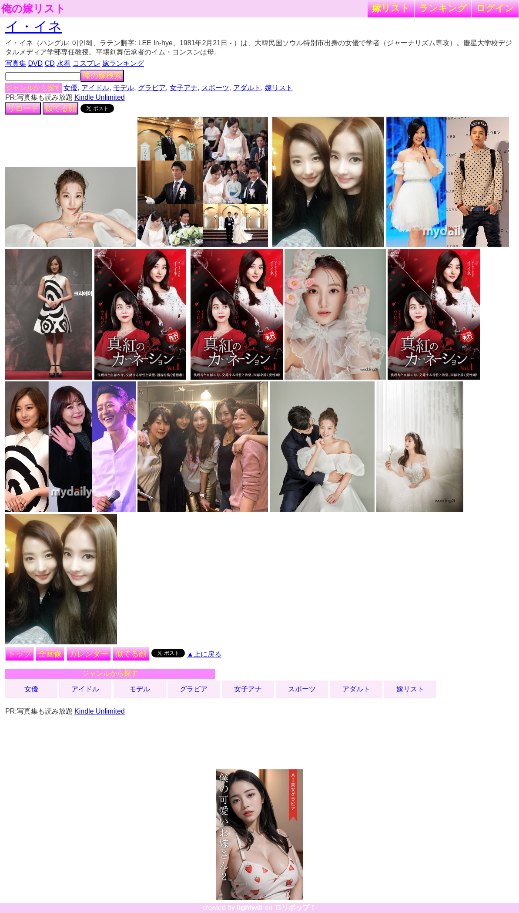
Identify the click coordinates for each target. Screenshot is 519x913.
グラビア (152, 87)
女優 (70, 87)
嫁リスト (391, 8)
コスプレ (86, 63)
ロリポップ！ (295, 907)
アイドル (95, 87)
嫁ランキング (123, 63)
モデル (123, 87)
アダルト (247, 87)
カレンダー (88, 654)
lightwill (250, 907)
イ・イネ (33, 26)
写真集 (15, 63)
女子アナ (184, 87)
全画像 (50, 654)
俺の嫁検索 (102, 75)
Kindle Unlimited (99, 97)
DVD (35, 63)
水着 (63, 63)
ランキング (443, 8)
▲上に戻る (204, 654)
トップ (19, 654)
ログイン (495, 8)
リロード (23, 108)
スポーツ (215, 87)
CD (50, 63)
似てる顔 (60, 108)
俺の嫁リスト (33, 8)
